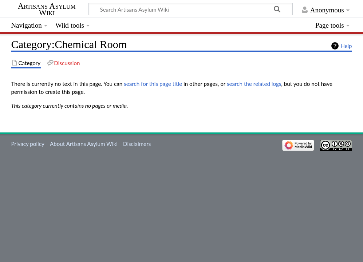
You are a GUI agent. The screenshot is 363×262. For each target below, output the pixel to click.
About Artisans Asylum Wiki (84, 143)
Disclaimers (137, 143)
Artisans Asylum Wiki (47, 9)
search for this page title (153, 83)
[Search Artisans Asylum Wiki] (190, 9)
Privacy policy (27, 143)
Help (346, 46)
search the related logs (254, 83)
